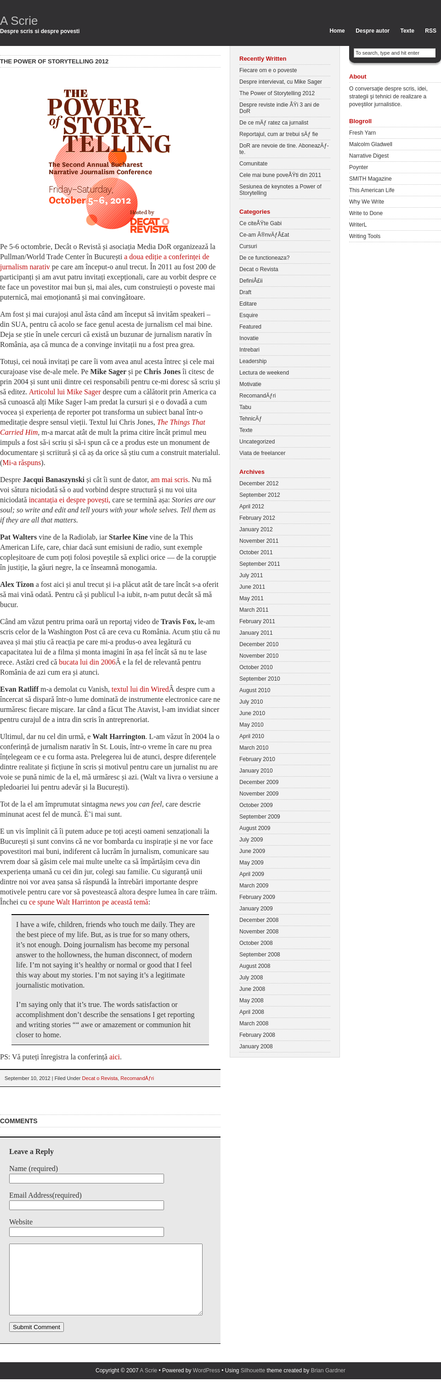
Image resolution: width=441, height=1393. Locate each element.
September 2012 (259, 495)
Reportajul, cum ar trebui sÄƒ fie (278, 134)
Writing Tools (364, 236)
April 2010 (251, 736)
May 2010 (251, 725)
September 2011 (259, 564)
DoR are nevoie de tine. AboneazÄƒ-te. (284, 148)
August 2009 (254, 828)
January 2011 (256, 633)
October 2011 (256, 552)
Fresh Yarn (362, 133)
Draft (245, 292)
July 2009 (251, 839)
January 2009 (256, 908)
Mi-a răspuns (21, 462)
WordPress (206, 1384)
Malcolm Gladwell (370, 144)
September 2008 (259, 954)
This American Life (372, 190)
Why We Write (366, 202)
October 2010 (256, 667)
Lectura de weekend (264, 373)
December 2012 (258, 483)
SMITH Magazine (370, 179)
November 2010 (258, 656)
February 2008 (257, 1035)
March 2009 (253, 885)
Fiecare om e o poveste (268, 70)
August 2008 (254, 966)
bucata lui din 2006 (86, 662)
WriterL (358, 225)
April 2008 (251, 1012)
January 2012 (256, 529)
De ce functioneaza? (264, 258)
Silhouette (253, 1384)
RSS (430, 31)
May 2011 (251, 598)
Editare (248, 304)
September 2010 (259, 679)
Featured (250, 327)
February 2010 (257, 759)
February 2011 (257, 621)
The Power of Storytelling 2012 (277, 93)
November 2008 (258, 931)
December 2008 (258, 920)
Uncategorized (257, 441)
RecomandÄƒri (137, 1078)
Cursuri (248, 246)
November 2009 (258, 793)
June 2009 (252, 851)
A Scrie (19, 21)
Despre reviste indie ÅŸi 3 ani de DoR (279, 108)
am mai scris (169, 479)
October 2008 (256, 943)
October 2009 (256, 805)
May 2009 (251, 862)
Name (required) (33, 1168)
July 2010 (251, 702)
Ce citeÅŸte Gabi (260, 223)
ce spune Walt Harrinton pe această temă (88, 902)
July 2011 (251, 575)
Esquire (248, 315)
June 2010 (252, 713)
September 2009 (259, 816)
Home (337, 31)
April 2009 (251, 874)
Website (21, 1222)
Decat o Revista (100, 1078)
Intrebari (249, 350)
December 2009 (258, 782)
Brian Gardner (328, 1384)
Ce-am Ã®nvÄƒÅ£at (264, 235)
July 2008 (251, 977)
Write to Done (366, 213)
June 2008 (252, 989)
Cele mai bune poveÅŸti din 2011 (280, 175)
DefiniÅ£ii (251, 281)
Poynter (358, 167)
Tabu (245, 407)
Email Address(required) (45, 1195)
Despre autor (373, 31)
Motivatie (250, 384)
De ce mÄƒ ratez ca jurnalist (273, 122)
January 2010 (256, 771)
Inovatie (249, 338)
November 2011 (258, 541)
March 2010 (253, 748)
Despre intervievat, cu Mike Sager (280, 82)
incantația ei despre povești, (70, 500)
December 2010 (258, 644)
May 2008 (251, 1000)
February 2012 (257, 518)
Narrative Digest (369, 156)
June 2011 (252, 587)
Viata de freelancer (262, 453)
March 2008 (253, 1023)
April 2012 (251, 506)
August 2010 (254, 690)
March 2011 (253, 610)
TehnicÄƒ (250, 418)
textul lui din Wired (140, 689)
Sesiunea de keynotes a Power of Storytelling (280, 189)
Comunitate (253, 163)
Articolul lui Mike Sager (65, 392)
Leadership (252, 361)
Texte (407, 31)
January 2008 (256, 1046)
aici (114, 1057)
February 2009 (257, 897)
